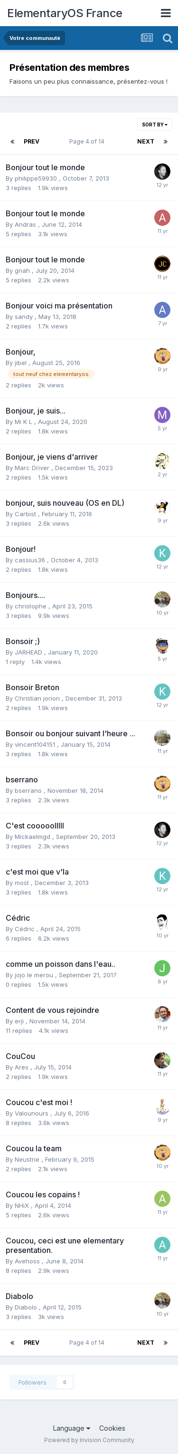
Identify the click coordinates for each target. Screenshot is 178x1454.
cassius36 (31, 560)
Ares (22, 1067)
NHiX (23, 1205)
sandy (25, 316)
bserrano (29, 790)
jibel (21, 362)
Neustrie (28, 1159)
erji (20, 1021)
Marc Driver (33, 468)
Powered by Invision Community (89, 1440)
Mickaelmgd (33, 836)
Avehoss (28, 1261)
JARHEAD (29, 652)
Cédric (26, 929)
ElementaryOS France (64, 13)
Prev (31, 141)
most (23, 882)
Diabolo (27, 1307)
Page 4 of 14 (88, 141)
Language (71, 1428)
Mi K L (24, 421)
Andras (26, 224)
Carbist (26, 514)
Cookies (112, 1428)
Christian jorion (38, 698)
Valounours (32, 1113)
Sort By (155, 124)
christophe (31, 606)
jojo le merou (35, 975)
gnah (23, 270)
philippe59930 (37, 178)
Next (145, 141)
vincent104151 (36, 744)
